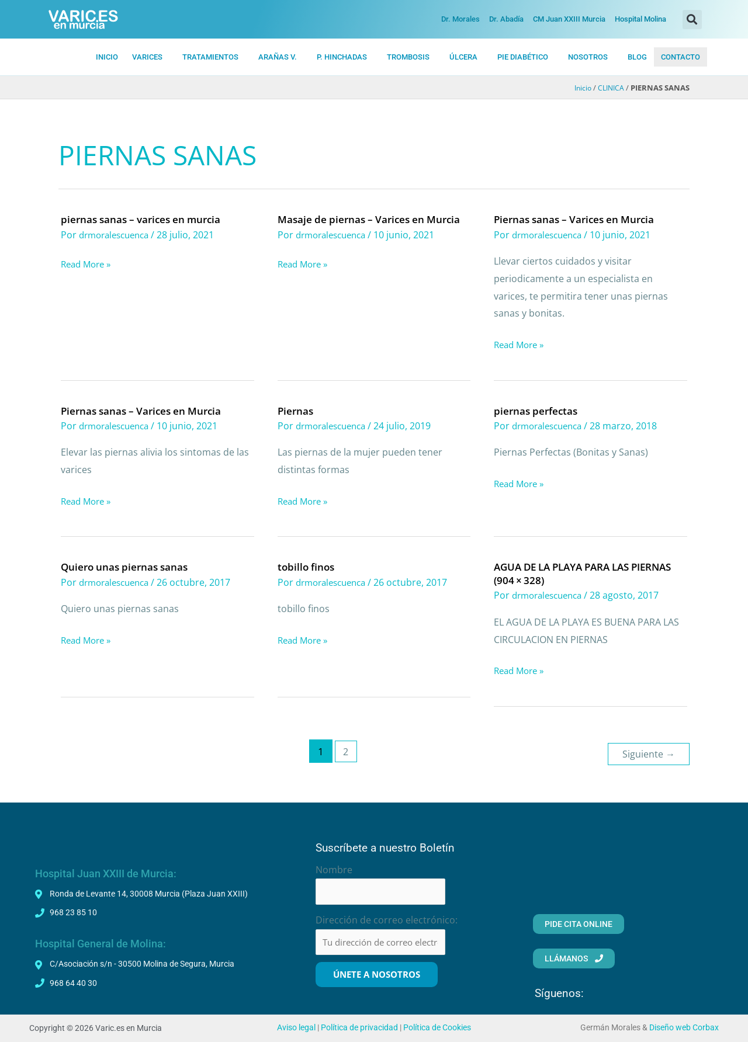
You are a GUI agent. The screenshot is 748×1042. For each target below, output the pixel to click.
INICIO (107, 57)
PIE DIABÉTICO (522, 57)
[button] (692, 19)
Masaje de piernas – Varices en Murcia (373, 220)
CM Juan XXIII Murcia (569, 19)
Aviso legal (296, 1028)
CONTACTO (680, 57)
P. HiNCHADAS (342, 57)
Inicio (579, 88)
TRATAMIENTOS (210, 57)
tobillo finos (308, 566)
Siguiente (646, 749)
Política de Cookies (437, 1028)
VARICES (147, 57)
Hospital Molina (640, 19)
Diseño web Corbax (684, 1028)
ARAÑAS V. (277, 57)
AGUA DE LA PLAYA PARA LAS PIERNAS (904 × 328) (568, 572)
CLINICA (609, 88)
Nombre (334, 865)
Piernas (296, 410)
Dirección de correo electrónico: (387, 917)
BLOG (637, 57)
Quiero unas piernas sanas (127, 566)
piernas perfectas (537, 410)
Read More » (88, 264)
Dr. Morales (460, 19)
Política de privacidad (359, 1028)
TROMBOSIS (408, 57)
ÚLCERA (463, 57)
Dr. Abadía (506, 19)
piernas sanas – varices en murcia (145, 220)
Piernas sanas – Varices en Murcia (578, 220)
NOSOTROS (588, 57)
